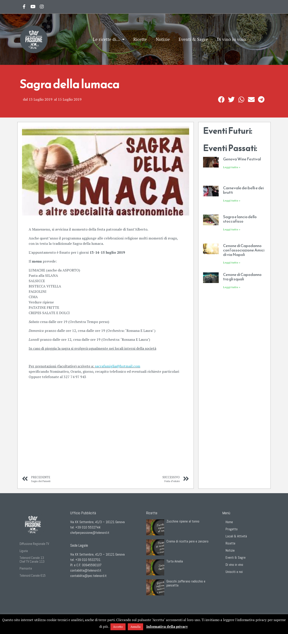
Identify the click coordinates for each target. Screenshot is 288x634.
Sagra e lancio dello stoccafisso (240, 219)
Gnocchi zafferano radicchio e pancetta (185, 583)
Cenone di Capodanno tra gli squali (242, 276)
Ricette (140, 39)
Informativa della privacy (167, 626)
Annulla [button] (135, 627)
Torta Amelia (174, 561)
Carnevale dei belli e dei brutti (243, 190)
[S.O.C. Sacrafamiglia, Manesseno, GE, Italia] (105, 436)
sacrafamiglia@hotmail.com (117, 366)
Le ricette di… (108, 39)
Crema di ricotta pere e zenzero (187, 541)
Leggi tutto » (231, 167)
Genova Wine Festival (242, 159)
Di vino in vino (231, 39)
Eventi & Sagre (193, 39)
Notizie (163, 39)
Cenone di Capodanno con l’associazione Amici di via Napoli (243, 250)
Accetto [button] (118, 627)
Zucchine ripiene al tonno (182, 521)
